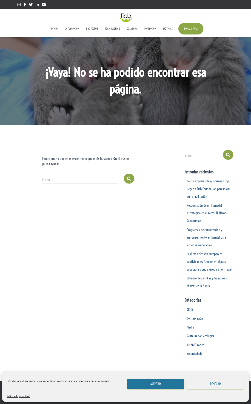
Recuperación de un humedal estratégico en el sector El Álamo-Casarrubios (207, 213)
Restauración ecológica (200, 336)
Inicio (54, 28)
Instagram (19, 5)
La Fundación (72, 28)
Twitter (31, 5)
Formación (150, 28)
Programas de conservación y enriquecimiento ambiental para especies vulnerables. (206, 237)
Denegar (215, 384)
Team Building (112, 28)
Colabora (132, 28)
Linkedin (37, 5)
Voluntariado (195, 354)
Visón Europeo (195, 345)
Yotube (44, 5)
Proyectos (92, 28)
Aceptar (155, 384)
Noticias (168, 28)
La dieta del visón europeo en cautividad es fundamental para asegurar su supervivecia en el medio (209, 261)
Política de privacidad (18, 396)
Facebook (25, 5)
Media (190, 327)
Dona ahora (191, 28)
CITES (190, 310)
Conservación (195, 318)
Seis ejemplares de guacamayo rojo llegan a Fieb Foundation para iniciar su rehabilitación (208, 189)
